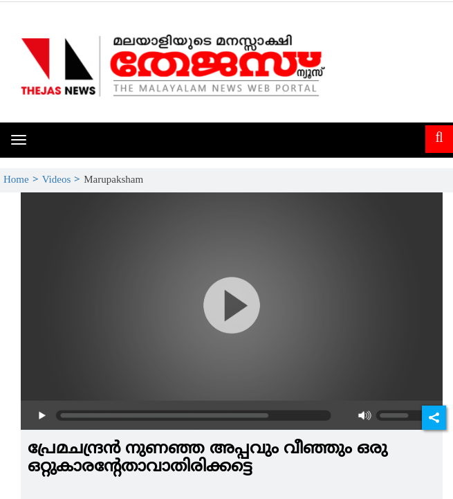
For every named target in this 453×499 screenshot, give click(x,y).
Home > (22, 180)
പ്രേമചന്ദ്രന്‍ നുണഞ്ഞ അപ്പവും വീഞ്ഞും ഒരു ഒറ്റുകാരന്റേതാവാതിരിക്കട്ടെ (207, 458)
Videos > (63, 180)
